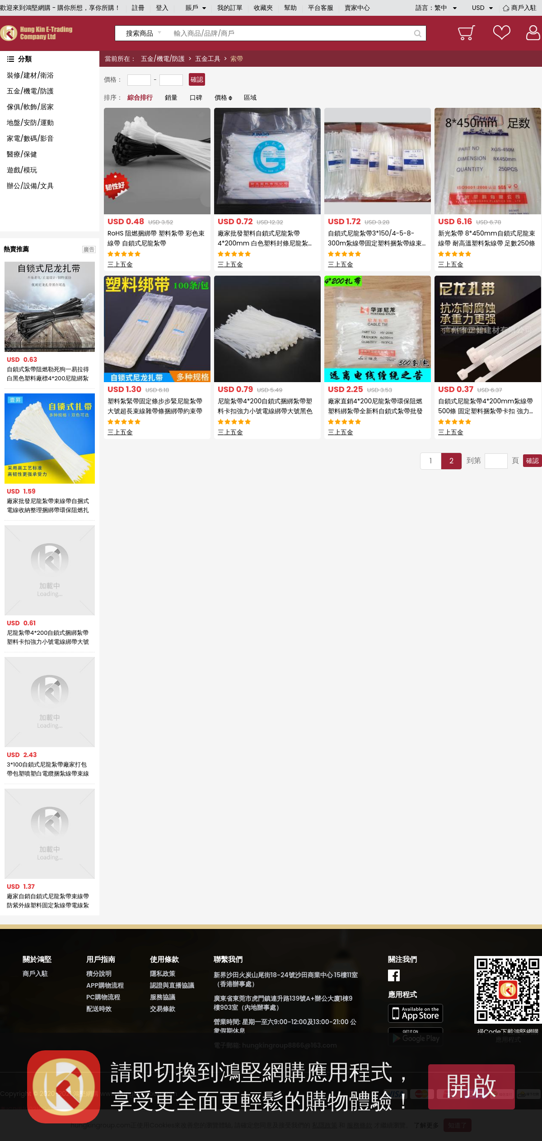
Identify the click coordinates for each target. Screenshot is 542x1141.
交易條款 (162, 1008)
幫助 (290, 7)
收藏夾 (263, 7)
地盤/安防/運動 (30, 122)
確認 (197, 79)
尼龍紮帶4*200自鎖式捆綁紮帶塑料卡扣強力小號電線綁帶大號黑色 (48, 637)
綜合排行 (140, 97)
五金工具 (207, 58)
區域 (250, 97)
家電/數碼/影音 (30, 138)
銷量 (171, 97)
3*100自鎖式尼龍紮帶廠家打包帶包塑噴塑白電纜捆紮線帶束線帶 (48, 769)
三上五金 (120, 264)
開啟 (471, 1086)
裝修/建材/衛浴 (30, 75)
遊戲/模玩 (22, 170)
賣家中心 (357, 7)
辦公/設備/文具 (30, 185)
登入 (162, 7)
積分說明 (99, 973)
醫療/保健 (22, 154)
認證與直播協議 (172, 985)
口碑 (196, 97)
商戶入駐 (524, 7)
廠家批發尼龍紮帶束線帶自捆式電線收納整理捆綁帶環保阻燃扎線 (48, 506)
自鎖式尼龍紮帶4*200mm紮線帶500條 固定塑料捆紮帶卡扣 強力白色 (487, 411)
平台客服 (320, 7)
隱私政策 (162, 973)
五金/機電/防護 (163, 58)
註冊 (138, 7)
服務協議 (162, 997)
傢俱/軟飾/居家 (30, 106)
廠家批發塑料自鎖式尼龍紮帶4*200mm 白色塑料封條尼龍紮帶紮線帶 (266, 243)
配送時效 (99, 1008)
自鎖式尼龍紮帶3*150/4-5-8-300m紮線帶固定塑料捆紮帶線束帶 (375, 243)
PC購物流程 (103, 997)
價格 (221, 97)
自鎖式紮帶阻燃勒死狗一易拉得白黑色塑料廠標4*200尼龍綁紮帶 (48, 374)
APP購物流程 (105, 985)
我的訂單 (230, 7)
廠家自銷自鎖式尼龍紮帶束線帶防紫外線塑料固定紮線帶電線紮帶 (48, 901)
